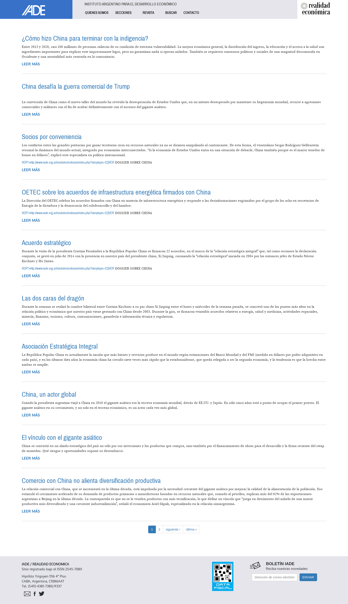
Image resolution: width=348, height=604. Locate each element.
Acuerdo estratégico (46, 243)
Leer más (31, 64)
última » (191, 529)
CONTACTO (191, 13)
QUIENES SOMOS (96, 13)
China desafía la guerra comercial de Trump (76, 86)
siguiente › (173, 529)
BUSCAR (171, 13)
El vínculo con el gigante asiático (62, 437)
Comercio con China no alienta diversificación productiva (91, 480)
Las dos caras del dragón (53, 298)
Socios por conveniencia (52, 137)
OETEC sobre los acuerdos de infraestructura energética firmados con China (116, 192)
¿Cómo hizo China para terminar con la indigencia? (85, 38)
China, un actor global (49, 394)
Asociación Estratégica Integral (60, 346)
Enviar (308, 577)
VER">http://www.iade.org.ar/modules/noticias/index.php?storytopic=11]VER (68, 162)
